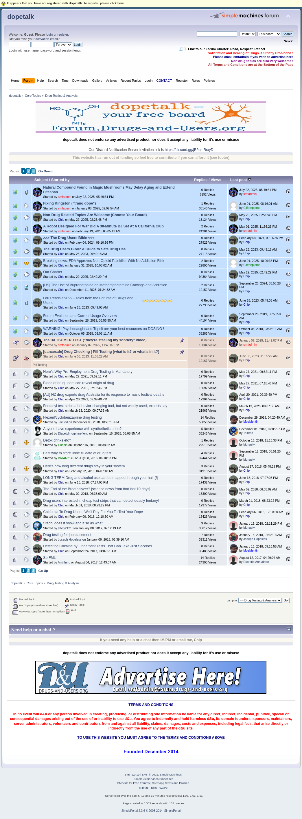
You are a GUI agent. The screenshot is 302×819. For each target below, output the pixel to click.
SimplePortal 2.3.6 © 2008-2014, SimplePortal (151, 810)
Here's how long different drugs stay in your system (84, 466)
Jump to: (232, 600)
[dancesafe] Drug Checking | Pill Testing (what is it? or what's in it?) (101, 352)
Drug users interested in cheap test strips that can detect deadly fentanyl (101, 501)
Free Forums (141, 783)
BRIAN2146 (66, 458)
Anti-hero (64, 562)
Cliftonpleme (251, 207)
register (62, 34)
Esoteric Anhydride (256, 561)
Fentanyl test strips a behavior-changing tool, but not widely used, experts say (105, 406)
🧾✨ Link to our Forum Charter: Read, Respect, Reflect (222, 49)
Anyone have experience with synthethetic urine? (82, 429)
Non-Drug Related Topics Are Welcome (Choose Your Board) (95, 215)
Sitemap (157, 783)
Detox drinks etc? (57, 440)
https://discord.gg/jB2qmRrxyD (189, 150)
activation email (47, 39)
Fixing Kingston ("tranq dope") (69, 203)
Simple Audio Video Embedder (153, 778)
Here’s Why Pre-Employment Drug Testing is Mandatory (87, 372)
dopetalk (20, 16)
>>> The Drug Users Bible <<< (68, 238)
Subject (41, 180)
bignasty (249, 444)
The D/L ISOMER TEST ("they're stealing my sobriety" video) (95, 340)
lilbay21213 (65, 528)
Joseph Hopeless (69, 539)
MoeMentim (251, 421)
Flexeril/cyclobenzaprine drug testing (72, 417)
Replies (200, 180)
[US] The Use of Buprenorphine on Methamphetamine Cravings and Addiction (105, 285)
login (49, 34)
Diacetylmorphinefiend (73, 433)
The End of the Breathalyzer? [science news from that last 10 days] (96, 489)
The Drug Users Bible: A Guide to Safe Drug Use (84, 249)
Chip (61, 219)
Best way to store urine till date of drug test (77, 453)
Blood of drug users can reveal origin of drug (78, 383)
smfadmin (64, 196)
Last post (241, 180)
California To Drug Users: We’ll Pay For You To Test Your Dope (93, 512)
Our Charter (52, 272)
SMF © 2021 (150, 774)
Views (216, 180)
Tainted (63, 422)
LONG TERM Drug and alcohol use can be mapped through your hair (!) (100, 478)
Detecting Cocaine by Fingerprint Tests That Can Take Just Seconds (97, 546)
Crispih (62, 445)
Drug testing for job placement (67, 535)
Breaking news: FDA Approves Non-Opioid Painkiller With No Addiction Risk (103, 261)
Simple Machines (171, 774)
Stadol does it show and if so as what (72, 523)
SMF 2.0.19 (132, 774)
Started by (60, 180)
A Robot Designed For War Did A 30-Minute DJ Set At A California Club (103, 226)
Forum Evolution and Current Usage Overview (80, 316)
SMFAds (122, 783)
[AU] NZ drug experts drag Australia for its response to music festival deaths (103, 395)
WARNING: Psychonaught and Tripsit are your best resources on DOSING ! (103, 329)
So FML (49, 558)
